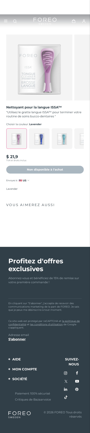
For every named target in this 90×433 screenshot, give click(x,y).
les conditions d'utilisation (46, 324)
